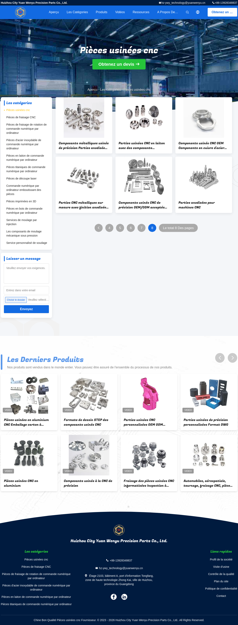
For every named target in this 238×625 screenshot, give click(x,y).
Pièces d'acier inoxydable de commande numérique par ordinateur (23, 144)
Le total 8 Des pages (178, 228)
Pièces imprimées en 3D (21, 201)
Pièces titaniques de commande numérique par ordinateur (25, 169)
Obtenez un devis (224, 12)
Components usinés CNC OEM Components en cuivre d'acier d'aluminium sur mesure (201, 145)
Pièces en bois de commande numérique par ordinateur (24, 210)
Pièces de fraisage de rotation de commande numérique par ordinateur (26, 128)
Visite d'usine (221, 566)
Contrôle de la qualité (221, 574)
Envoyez (26, 309)
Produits (101, 12)
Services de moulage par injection (21, 222)
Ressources (141, 12)
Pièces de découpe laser (21, 178)
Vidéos (120, 12)
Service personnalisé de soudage (26, 242)
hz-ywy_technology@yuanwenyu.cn (183, 2)
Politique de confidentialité (221, 588)
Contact (221, 595)
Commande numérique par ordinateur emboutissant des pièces (23, 190)
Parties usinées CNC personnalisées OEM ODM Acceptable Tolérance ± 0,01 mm (149, 422)
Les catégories (77, 12)
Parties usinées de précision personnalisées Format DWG (206, 422)
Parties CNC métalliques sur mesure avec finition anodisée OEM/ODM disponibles (82, 205)
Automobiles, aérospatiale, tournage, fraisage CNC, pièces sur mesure (208, 483)
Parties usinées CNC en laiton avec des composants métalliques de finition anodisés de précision (142, 145)
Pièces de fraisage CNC (21, 117)
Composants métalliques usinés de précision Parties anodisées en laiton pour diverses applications (84, 145)
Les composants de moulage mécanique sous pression (24, 233)
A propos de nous (170, 12)
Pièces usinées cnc (18, 110)
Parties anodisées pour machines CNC (196, 205)
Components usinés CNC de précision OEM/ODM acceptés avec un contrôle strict (142, 205)
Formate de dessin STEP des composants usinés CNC (86, 422)
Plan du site (221, 581)
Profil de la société (221, 559)
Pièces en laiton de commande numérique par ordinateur (25, 157)
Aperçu (54, 12)
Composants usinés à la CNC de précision (88, 483)
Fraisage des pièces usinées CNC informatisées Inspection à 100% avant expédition (149, 483)
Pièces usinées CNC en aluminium (21, 483)
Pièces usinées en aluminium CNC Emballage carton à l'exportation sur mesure (26, 422)
